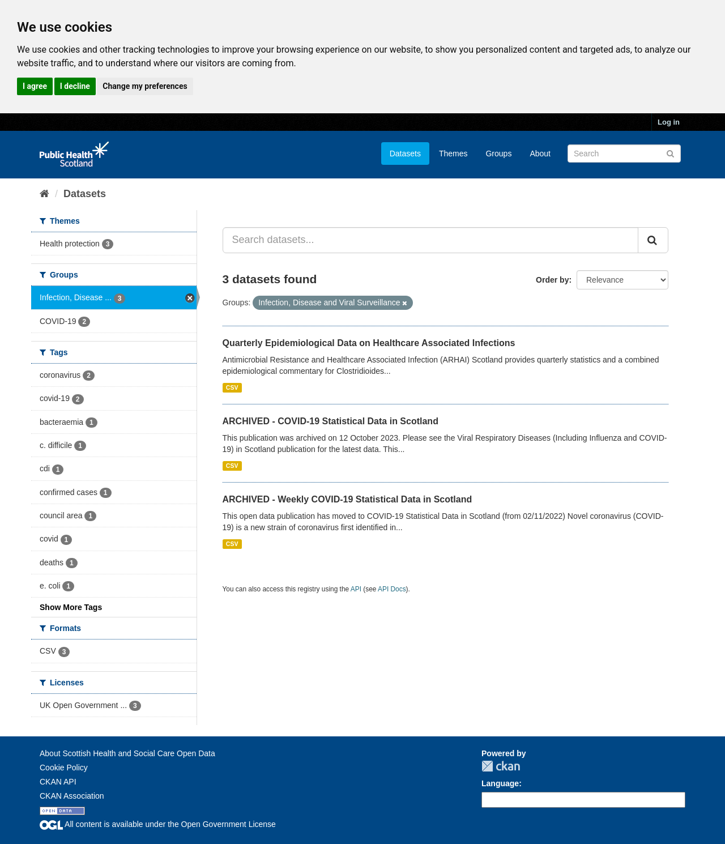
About (540, 153)
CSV (232, 387)
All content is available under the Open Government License (158, 824)
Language (500, 783)
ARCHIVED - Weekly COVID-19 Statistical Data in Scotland (347, 499)
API (356, 589)
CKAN (500, 766)
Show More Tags (71, 607)
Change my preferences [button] (145, 86)
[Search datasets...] (431, 240)
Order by (552, 279)
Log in (669, 122)
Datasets (405, 153)
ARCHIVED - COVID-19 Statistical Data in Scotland (330, 421)
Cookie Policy (64, 767)
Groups (498, 153)
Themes (453, 153)
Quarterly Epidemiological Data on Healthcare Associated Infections (369, 343)
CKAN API (58, 781)
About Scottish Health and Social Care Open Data (127, 753)
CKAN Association (72, 795)
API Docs (392, 589)
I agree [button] (35, 86)
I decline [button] (75, 86)
